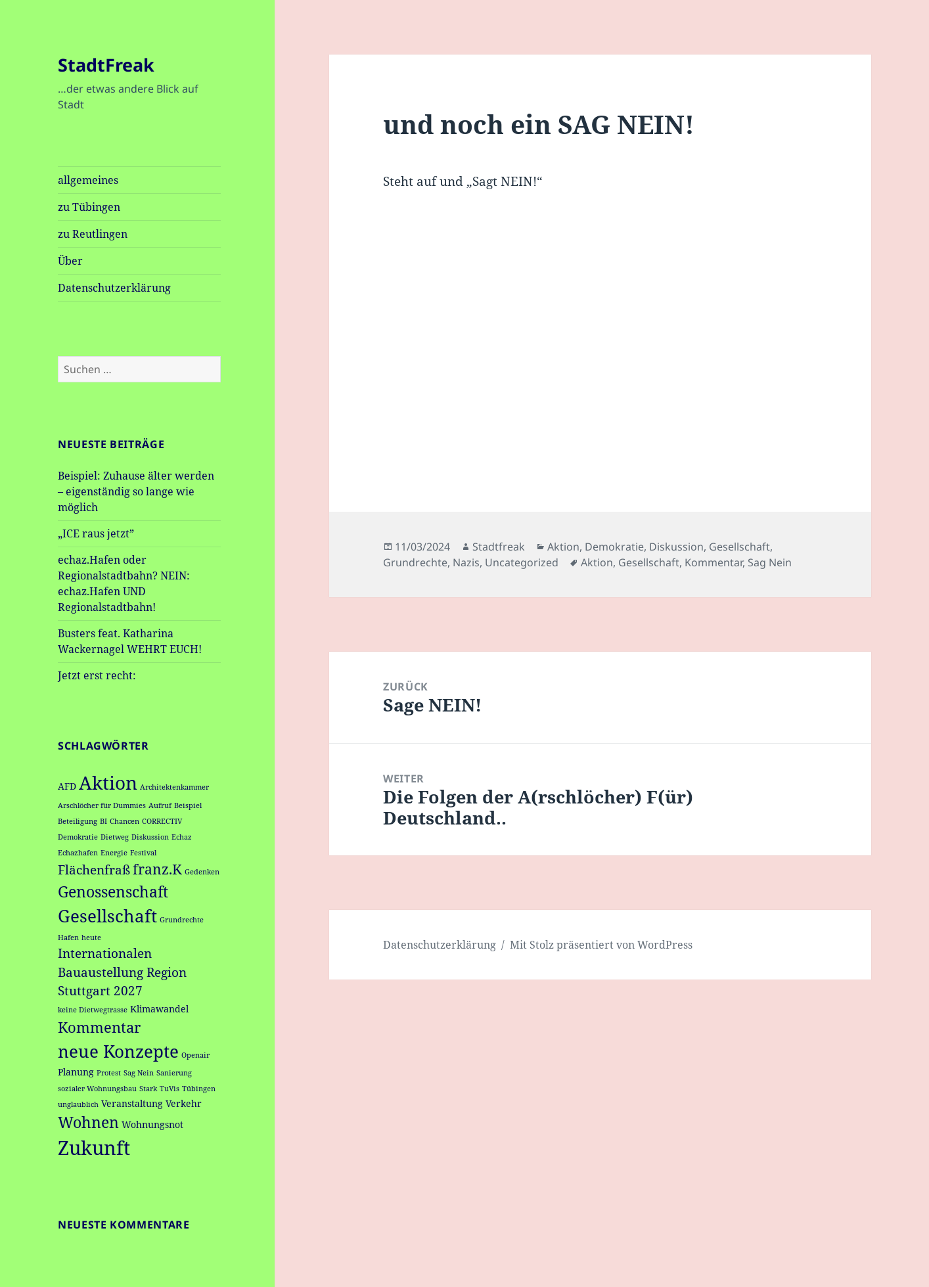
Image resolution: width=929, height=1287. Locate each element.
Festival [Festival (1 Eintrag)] (143, 852)
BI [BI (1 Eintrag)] (103, 821)
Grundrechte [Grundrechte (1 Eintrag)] (182, 919)
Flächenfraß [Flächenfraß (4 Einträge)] (94, 869)
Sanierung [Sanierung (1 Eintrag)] (174, 1072)
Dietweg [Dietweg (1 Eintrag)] (115, 837)
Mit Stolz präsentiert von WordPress (601, 944)
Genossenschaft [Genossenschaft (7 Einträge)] (113, 891)
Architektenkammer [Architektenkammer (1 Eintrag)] (174, 787)
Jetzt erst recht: (97, 675)
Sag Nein (770, 562)
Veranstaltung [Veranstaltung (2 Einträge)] (132, 1103)
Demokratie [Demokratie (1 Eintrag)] (78, 837)
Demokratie (614, 546)
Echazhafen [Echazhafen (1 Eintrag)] (78, 852)
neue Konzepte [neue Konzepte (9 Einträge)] (118, 1051)
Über (70, 261)
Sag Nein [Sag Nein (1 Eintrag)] (139, 1072)
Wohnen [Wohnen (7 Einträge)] (88, 1122)
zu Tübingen (89, 207)
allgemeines (88, 180)
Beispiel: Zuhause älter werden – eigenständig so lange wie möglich (136, 491)
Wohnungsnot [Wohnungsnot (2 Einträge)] (152, 1124)
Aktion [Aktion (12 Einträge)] (108, 782)
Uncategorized (521, 562)
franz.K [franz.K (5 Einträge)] (157, 869)
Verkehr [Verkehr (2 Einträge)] (184, 1103)
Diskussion (676, 546)
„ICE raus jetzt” (96, 533)
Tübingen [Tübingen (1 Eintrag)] (198, 1088)
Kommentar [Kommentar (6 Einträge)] (99, 1027)
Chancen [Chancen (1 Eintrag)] (124, 821)
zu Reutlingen (92, 234)
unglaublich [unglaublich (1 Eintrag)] (78, 1104)
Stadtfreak (498, 546)
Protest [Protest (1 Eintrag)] (109, 1072)
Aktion (563, 546)
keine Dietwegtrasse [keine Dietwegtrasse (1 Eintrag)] (92, 1009)
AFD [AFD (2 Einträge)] (67, 786)
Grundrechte (415, 562)
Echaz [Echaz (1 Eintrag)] (181, 837)
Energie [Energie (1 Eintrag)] (114, 852)
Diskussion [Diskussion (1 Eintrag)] (150, 837)
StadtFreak (106, 65)
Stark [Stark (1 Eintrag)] (148, 1088)
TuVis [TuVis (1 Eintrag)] (169, 1088)
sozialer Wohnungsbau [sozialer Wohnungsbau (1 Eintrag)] (97, 1088)
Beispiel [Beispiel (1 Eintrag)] (188, 805)
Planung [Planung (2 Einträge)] (76, 1072)
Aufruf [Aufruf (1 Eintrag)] (159, 805)
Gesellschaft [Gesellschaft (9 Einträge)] (107, 916)
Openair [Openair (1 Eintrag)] (195, 1055)
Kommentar (713, 562)
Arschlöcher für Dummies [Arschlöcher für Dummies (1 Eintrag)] (102, 805)
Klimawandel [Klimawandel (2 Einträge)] (159, 1009)
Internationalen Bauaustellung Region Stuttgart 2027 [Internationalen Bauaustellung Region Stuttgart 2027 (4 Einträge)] (122, 972)
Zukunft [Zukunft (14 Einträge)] (94, 1148)
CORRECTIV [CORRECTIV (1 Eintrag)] (162, 821)
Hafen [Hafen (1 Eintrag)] (68, 937)
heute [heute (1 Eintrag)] (91, 937)
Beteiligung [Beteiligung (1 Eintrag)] (77, 821)
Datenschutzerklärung (114, 288)
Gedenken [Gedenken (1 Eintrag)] (202, 871)
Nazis (466, 562)
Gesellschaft (739, 546)
